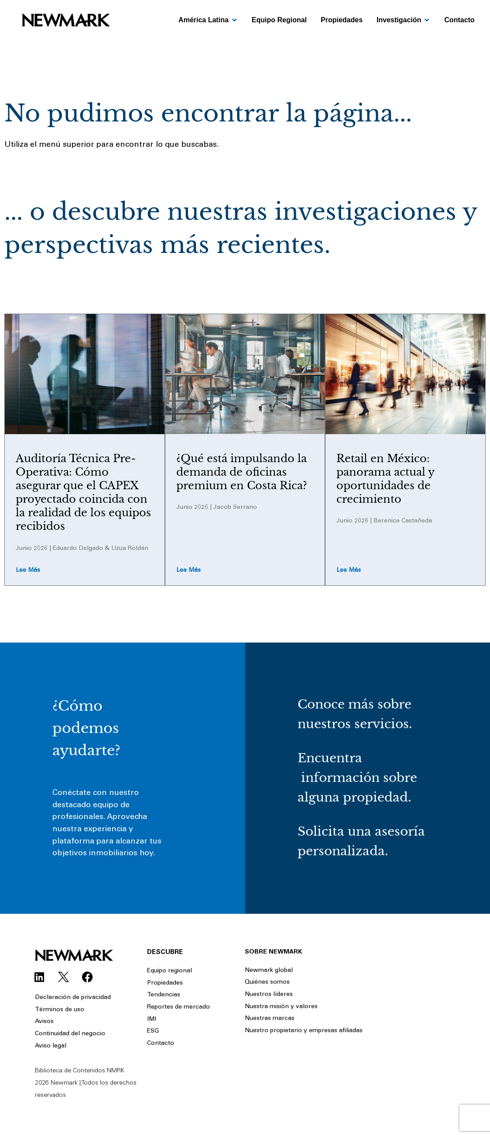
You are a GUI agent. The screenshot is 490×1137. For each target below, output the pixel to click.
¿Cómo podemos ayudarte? (86, 728)
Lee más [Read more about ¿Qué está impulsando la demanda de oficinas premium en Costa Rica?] (188, 570)
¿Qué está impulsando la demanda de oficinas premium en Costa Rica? (241, 472)
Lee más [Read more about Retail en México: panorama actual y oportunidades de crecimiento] (348, 570)
